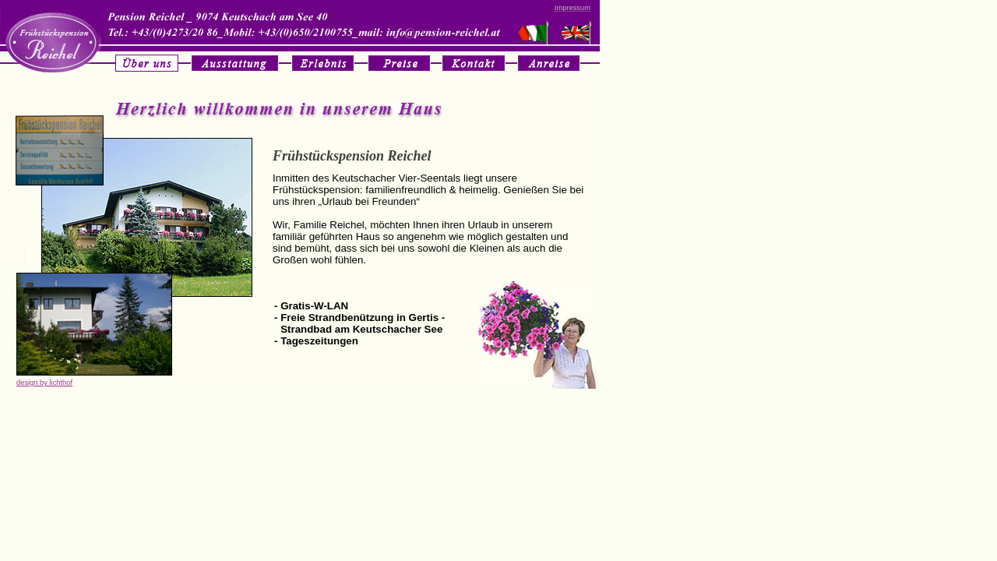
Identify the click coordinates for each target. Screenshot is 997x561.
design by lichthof (44, 382)
